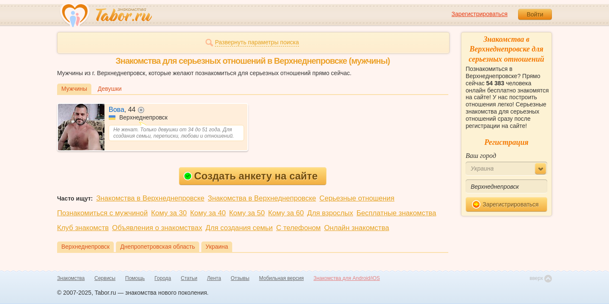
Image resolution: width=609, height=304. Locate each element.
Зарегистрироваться (480, 14)
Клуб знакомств (83, 228)
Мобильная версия (281, 278)
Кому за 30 (169, 213)
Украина (217, 246)
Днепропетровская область (157, 246)
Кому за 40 (208, 213)
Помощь (135, 278)
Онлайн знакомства (356, 228)
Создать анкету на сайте (251, 176)
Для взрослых (330, 213)
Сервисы (104, 278)
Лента (214, 278)
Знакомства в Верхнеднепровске (150, 198)
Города (162, 278)
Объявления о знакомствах (157, 228)
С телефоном (298, 228)
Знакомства (71, 278)
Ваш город (481, 155)
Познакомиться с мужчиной (102, 213)
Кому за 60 (286, 213)
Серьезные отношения (356, 198)
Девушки (110, 88)
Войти (535, 14)
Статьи (189, 278)
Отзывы (240, 278)
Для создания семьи (239, 228)
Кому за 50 (247, 213)
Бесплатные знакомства (396, 213)
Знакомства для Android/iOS (346, 278)
